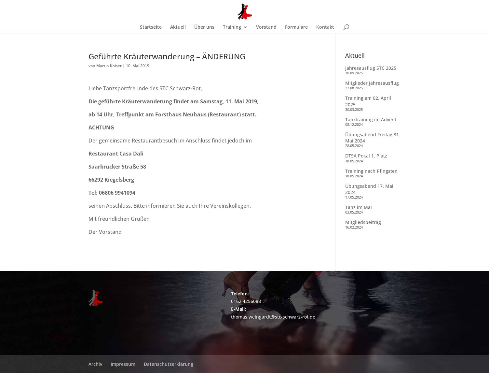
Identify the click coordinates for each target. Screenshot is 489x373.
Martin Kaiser (109, 65)
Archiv (95, 364)
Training (232, 27)
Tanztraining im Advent (370, 119)
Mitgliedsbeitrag (363, 222)
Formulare (296, 27)
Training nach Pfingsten (371, 171)
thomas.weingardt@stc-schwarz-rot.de (273, 317)
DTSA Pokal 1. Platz (366, 156)
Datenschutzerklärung (168, 364)
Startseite (151, 27)
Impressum (123, 364)
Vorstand (266, 27)
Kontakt (325, 27)
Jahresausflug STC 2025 (370, 68)
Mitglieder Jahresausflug (372, 83)
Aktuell (178, 27)
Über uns (204, 27)
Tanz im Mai (358, 207)
